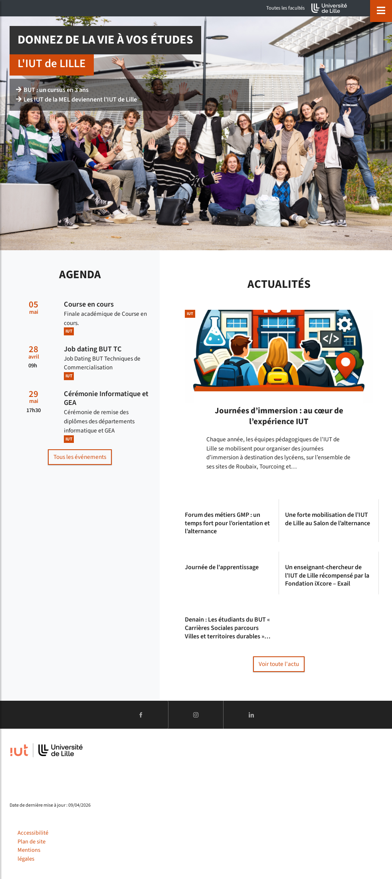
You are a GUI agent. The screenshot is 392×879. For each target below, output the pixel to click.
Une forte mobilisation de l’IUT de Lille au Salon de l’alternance (327, 519)
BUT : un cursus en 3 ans (52, 90)
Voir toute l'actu (279, 664)
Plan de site (32, 841)
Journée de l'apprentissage (222, 567)
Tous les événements (79, 456)
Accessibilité (33, 833)
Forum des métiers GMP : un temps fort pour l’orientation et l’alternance (227, 523)
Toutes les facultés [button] (285, 8)
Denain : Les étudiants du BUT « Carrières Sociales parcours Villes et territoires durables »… (227, 628)
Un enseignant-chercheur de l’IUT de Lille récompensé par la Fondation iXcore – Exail (327, 575)
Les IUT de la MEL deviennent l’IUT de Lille (76, 99)
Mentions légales (29, 854)
